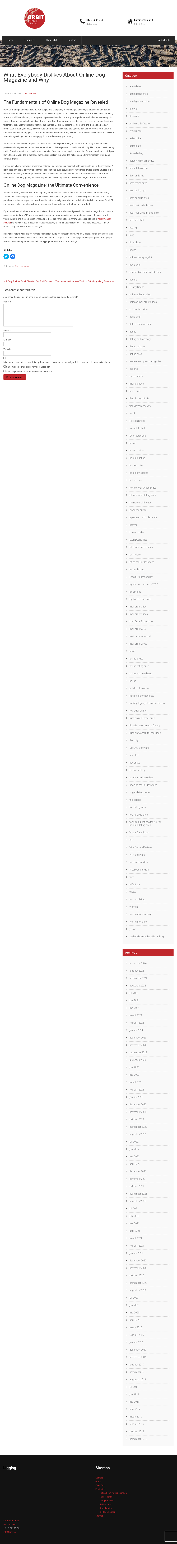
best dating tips (137, 190)
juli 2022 (133, 1141)
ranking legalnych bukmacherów (147, 703)
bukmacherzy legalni (140, 257)
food (132, 413)
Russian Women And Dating (144, 725)
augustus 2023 (137, 1060)
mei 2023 (134, 1074)
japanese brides (138, 510)
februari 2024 (136, 1022)
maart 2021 (135, 1238)
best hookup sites (139, 197)
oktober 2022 (136, 1119)
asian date (135, 145)
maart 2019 (135, 1416)
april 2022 (134, 1164)
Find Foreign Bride (139, 398)
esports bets (136, 376)
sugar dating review (140, 792)
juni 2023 (134, 1067)
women (133, 906)
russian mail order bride (142, 718)
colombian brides (139, 309)
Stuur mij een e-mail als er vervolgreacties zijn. (28, 371)
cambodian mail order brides (145, 272)
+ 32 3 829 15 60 (94, 20)
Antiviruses (135, 131)
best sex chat (136, 220)
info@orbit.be (91, 24)
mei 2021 (134, 1223)
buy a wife (134, 264)
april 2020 (134, 1320)
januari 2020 (136, 1342)
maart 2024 (135, 1015)
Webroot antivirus (139, 869)
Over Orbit (51, 40)
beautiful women (138, 168)
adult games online (139, 101)
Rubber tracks (106, 1497)
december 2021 (137, 1171)
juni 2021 (134, 1216)
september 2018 (138, 1439)
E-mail (7, 344)
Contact (72, 40)
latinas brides (136, 569)
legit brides (135, 591)
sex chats (134, 762)
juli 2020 (133, 1297)
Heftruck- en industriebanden (113, 1493)
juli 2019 (133, 1387)
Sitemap (99, 1516)
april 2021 (134, 1230)
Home (10, 40)
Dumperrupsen (107, 1500)
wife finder (135, 884)
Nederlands (164, 40)
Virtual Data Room (139, 832)
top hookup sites (138, 814)
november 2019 (138, 1357)
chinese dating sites (140, 294)
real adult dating (138, 710)
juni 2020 (134, 1305)
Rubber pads (105, 1504)
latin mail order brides (141, 547)
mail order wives (138, 643)
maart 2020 (135, 1327)
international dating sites (142, 495)
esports (133, 368)
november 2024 (138, 963)
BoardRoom (136, 242)
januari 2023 (136, 1097)
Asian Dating (136, 153)
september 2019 (138, 1372)
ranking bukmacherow (141, 695)
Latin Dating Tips (138, 539)
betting (133, 227)
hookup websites (138, 472)
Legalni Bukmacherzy (141, 577)
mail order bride (137, 606)
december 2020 (137, 1260)
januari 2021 (136, 1253)
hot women (135, 480)
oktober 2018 (136, 1431)
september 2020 (138, 1282)
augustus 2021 (137, 1201)
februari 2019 (136, 1424)
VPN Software (137, 854)
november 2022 (138, 1112)
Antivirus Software (139, 123)
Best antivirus (136, 175)
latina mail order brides (141, 562)
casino (133, 279)
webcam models (138, 862)
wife (131, 877)
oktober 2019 (136, 1364)
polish (132, 681)
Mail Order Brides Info (141, 621)
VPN (131, 840)
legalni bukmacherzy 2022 (143, 584)
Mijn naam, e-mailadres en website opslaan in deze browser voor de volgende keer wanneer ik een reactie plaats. (56, 366)
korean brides (136, 532)
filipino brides (136, 383)
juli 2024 (133, 993)
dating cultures (137, 346)
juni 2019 (134, 1394)
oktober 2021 (136, 1186)
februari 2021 (136, 1245)
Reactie (7, 302)
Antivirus (134, 116)
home (132, 443)
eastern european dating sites (145, 361)
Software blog (137, 770)
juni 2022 (134, 1149)
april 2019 (134, 1409)
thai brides (135, 799)
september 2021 (138, 1193)
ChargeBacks (136, 287)
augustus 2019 (137, 1379)
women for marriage (140, 914)
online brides (136, 658)
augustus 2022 (137, 1134)
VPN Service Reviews (140, 847)
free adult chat (137, 428)
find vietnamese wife (140, 406)
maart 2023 (135, 1082)
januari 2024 (136, 1030)
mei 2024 (134, 1008)
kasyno (133, 524)
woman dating (137, 899)
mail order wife (137, 629)
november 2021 (138, 1178)
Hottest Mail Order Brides (142, 487)
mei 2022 (134, 1156)
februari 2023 (136, 1089)
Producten (29, 40)
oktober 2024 (136, 970)
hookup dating (137, 458)
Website (7, 353)
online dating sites (139, 666)
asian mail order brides (141, 160)
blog (131, 235)
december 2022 (137, 1104)
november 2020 (138, 1268)
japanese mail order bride (143, 517)
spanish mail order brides (143, 785)
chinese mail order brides (143, 302)
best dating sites (138, 183)
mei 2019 (134, 1401)
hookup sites (136, 465)
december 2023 (137, 1037)
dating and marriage (140, 339)
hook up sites (136, 450)
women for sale (138, 921)
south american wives (141, 777)
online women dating (140, 673)
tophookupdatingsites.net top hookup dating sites (145, 823)
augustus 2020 (137, 1290)
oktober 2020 (136, 1275)
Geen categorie (22, 266)
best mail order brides (141, 205)
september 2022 (138, 1126)
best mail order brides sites (144, 212)
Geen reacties (29, 93)
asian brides (136, 138)
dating (132, 331)
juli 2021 (133, 1208)
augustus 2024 (137, 985)
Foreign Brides (137, 420)
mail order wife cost (140, 636)
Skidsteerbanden (107, 1512)
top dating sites (137, 807)
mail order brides (138, 614)
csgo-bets (135, 316)
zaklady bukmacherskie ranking (146, 936)
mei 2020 (134, 1312)
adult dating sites (138, 93)
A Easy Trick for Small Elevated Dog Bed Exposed (28, 281)
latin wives (135, 554)
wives (132, 892)
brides (132, 250)
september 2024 (138, 978)
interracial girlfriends (140, 502)
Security (133, 740)
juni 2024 (134, 1000)
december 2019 (137, 1349)
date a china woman (140, 324)
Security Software (139, 747)
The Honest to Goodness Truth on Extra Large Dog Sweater (84, 281)
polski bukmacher (139, 688)
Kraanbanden (106, 1508)
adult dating (135, 86)
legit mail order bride (140, 599)
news (132, 651)
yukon (132, 929)
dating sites (135, 354)
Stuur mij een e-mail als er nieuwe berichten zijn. (29, 376)
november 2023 (138, 1045)
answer (133, 108)
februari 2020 (136, 1335)
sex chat (134, 755)
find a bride (135, 391)
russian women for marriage (145, 733)
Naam (7, 334)
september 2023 (138, 1052)
